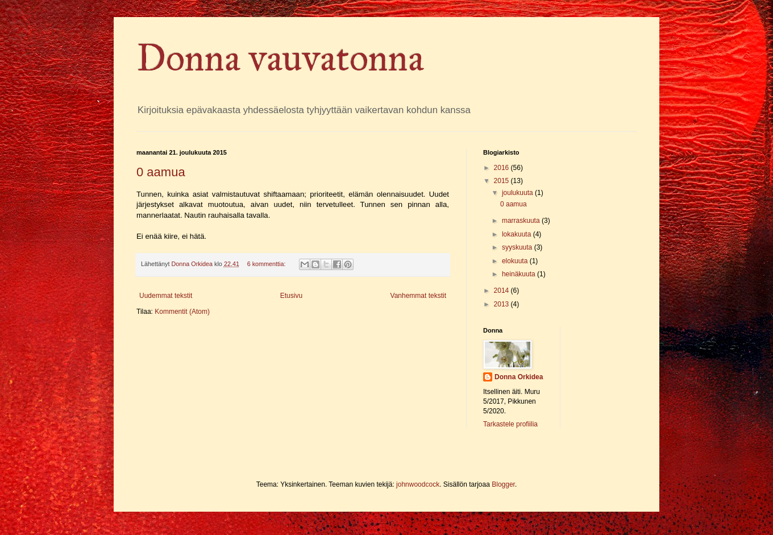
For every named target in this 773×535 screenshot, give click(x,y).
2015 (502, 181)
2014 (502, 291)
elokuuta (516, 261)
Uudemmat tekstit (165, 296)
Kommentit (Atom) (182, 312)
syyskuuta (518, 247)
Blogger (503, 484)
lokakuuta (517, 234)
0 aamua (160, 172)
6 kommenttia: (267, 263)
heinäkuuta (519, 274)
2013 (502, 304)
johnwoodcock (417, 484)
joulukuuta (518, 193)
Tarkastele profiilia (510, 424)
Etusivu (291, 296)
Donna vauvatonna (280, 58)
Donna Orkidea (518, 377)
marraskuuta (522, 221)
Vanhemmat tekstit (418, 296)
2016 (502, 168)
